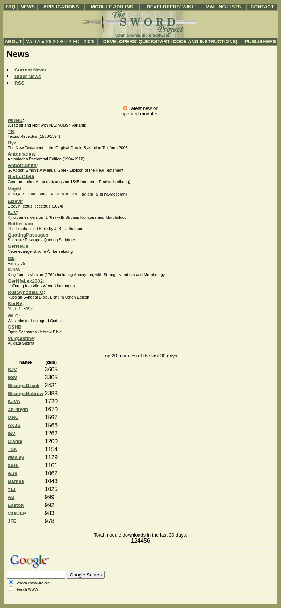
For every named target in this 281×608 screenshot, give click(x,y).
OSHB (15, 327)
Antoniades (21, 154)
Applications (61, 6)
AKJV (14, 425)
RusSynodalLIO (25, 292)
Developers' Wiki (170, 6)
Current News (30, 70)
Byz (12, 142)
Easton (16, 505)
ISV (11, 433)
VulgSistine (21, 338)
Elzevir (15, 201)
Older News (27, 76)
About (13, 41)
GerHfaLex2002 (25, 281)
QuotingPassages (28, 235)
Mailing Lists (223, 6)
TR (11, 131)
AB (11, 497)
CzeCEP (17, 513)
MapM (14, 189)
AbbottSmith (22, 165)
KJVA (14, 269)
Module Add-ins (112, 6)
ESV (12, 377)
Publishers (260, 41)
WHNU (15, 120)
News (27, 6)
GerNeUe (18, 246)
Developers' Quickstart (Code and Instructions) (170, 41)
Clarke (15, 441)
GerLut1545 (21, 176)
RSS (19, 83)
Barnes (16, 481)
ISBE (13, 465)
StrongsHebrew (25, 393)
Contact (262, 6)
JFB (12, 521)
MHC (13, 417)
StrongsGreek (23, 385)
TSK (12, 449)
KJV (12, 212)
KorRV (15, 303)
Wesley (16, 457)
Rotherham (20, 223)
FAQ (10, 6)
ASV (12, 473)
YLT (12, 489)
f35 (11, 258)
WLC (13, 316)
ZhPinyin (18, 409)
